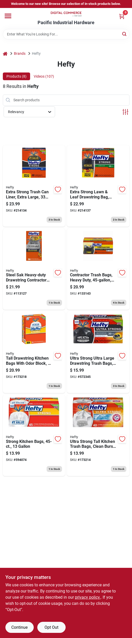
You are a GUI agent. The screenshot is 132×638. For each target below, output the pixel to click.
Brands (19, 53)
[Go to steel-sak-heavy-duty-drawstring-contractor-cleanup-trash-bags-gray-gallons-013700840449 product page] (34, 269)
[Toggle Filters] (125, 112)
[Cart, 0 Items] (121, 16)
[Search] (124, 34)
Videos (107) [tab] (44, 76)
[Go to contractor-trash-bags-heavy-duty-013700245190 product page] (98, 269)
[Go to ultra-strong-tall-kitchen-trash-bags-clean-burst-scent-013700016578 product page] (98, 435)
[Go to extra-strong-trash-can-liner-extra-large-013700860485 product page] (34, 186)
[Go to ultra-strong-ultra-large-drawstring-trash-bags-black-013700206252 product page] (98, 352)
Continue (19, 627)
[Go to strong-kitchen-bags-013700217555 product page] (34, 435)
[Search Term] (66, 34)
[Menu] (8, 16)
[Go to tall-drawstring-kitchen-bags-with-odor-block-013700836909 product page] (34, 352)
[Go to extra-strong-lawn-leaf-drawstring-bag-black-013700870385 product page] (98, 186)
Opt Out (51, 627)
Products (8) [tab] (16, 76)
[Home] (5, 53)
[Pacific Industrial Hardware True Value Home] (66, 14)
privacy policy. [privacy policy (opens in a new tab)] (88, 597)
